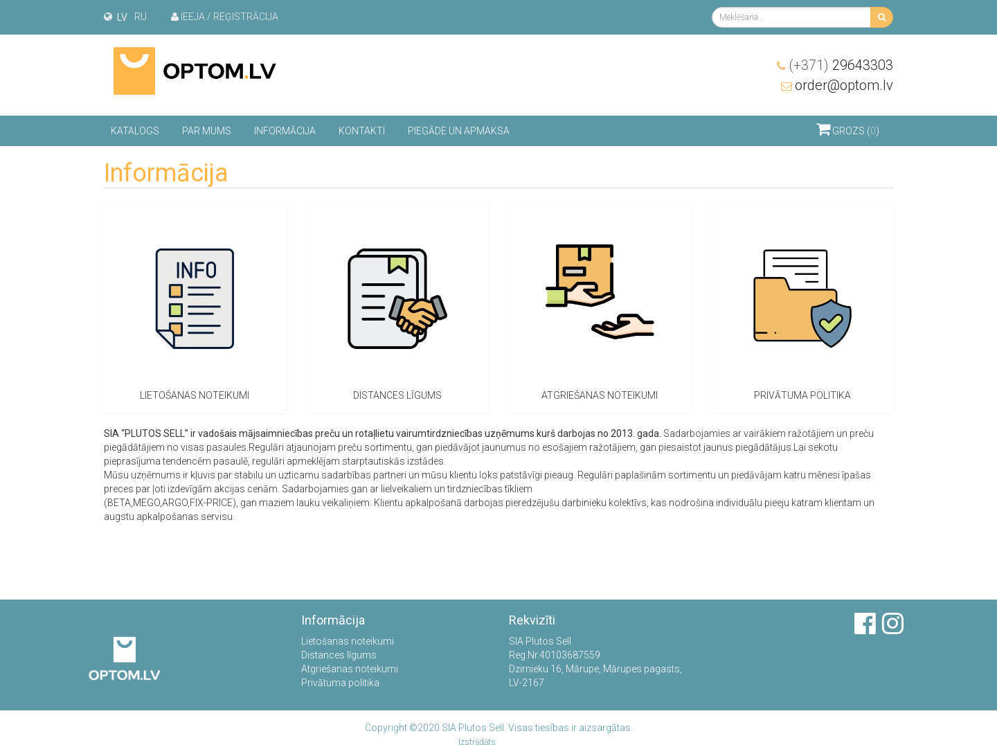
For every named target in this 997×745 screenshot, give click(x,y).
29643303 (841, 65)
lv (122, 17)
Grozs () (847, 128)
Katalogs (135, 130)
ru (140, 16)
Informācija (285, 130)
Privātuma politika (340, 682)
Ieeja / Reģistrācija (224, 16)
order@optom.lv (844, 85)
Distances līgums (339, 655)
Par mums (206, 130)
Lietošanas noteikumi (347, 641)
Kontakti (362, 130)
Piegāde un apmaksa (459, 130)
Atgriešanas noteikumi (349, 668)
